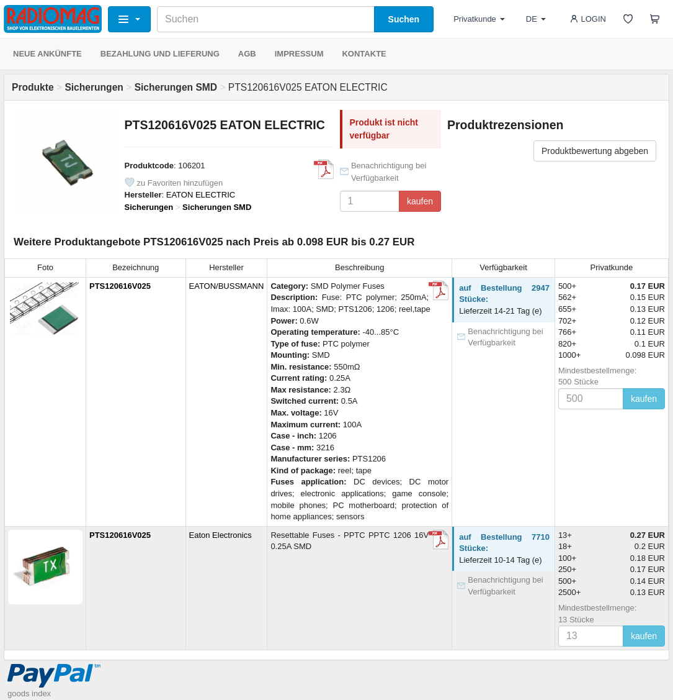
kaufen (420, 201)
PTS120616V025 (120, 286)
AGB (247, 53)
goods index (29, 693)
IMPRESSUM (299, 53)
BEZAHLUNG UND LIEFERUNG (160, 53)
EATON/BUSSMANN (226, 286)
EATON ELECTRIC (200, 194)
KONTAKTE (364, 53)
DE (536, 19)
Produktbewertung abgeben (595, 151)
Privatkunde (479, 19)
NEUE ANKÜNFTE (47, 53)
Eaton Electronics (220, 535)
